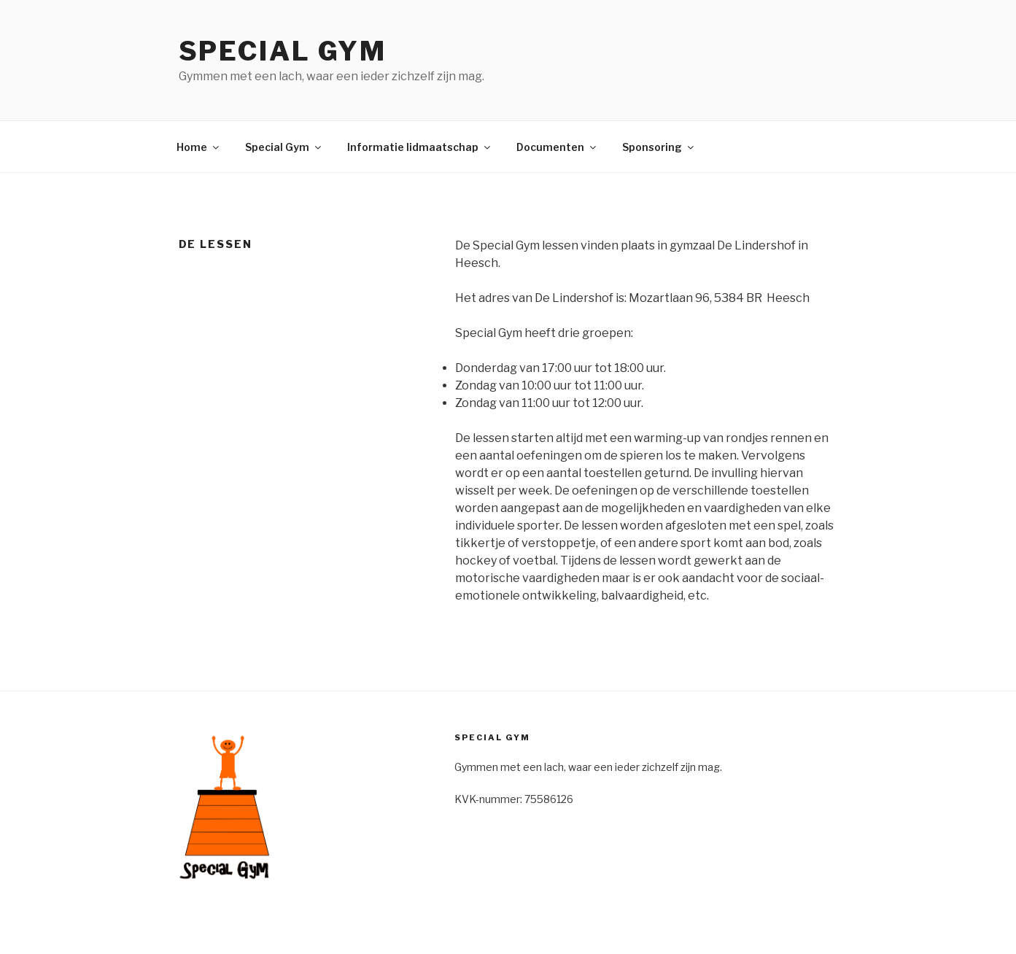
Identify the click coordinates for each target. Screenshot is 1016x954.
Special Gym (283, 51)
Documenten (557, 147)
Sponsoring (659, 147)
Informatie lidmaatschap (419, 147)
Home (199, 147)
